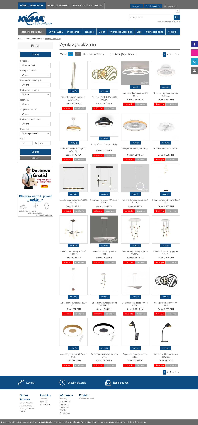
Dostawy (63, 399)
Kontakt (173, 31)
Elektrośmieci (65, 402)
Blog (139, 31)
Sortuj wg (87, 54)
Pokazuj (116, 54)
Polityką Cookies (73, 422)
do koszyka (67, 108)
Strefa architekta (154, 31)
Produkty (45, 395)
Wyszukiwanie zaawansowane (168, 21)
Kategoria (24, 61)
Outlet (102, 31)
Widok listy (78, 54)
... (173, 54)
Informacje (66, 395)
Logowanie (64, 407)
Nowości (89, 31)
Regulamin (64, 404)
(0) (152, 6)
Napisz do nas (120, 382)
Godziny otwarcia (77, 382)
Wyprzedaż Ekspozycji (121, 31)
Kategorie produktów (32, 31)
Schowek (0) (136, 6)
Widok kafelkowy (70, 54)
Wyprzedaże (45, 404)
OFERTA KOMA (26, 403)
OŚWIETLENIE (56, 31)
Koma (20, 39)
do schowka (79, 108)
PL (178, 11)
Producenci (74, 31)
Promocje (44, 399)
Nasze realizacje (27, 406)
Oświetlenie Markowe (34, 39)
